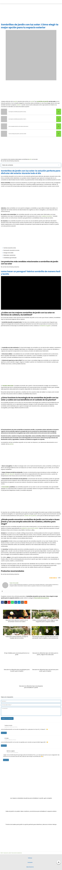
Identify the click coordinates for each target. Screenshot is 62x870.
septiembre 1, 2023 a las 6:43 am (10, 727)
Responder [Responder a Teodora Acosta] (3, 732)
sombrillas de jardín (42, 101)
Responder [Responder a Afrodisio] (3, 745)
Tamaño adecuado (7, 385)
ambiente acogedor (45, 325)
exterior (19, 105)
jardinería (24, 528)
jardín (15, 101)
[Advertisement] (31, 13)
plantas (11, 444)
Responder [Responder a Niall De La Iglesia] (6, 760)
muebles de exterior (46, 216)
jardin (30, 159)
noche (32, 101)
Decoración (5, 487)
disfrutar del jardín (10, 474)
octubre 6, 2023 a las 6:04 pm (12, 752)
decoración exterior (33, 528)
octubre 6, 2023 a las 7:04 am (10, 739)
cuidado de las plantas (30, 515)
